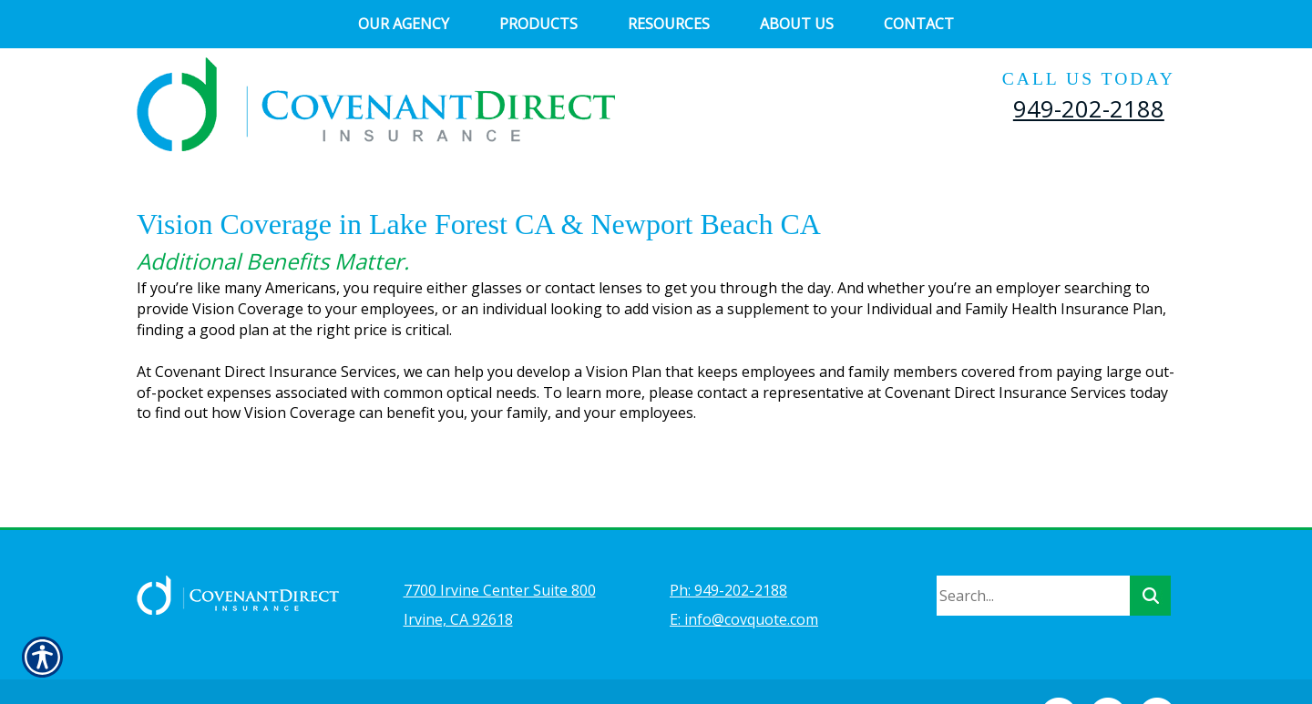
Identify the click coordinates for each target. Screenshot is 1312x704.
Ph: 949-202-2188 (728, 542)
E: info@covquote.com (744, 571)
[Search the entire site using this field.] (1033, 547)
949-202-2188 (1088, 108)
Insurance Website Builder (542, 664)
